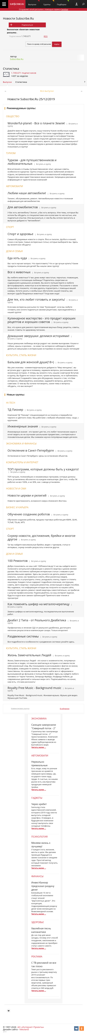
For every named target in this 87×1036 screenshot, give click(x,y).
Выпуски (33, 3)
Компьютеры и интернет (22, 462)
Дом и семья (14, 251)
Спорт (10, 227)
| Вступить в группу (42, 164)
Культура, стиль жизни (21, 355)
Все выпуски (47, 90)
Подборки (63, 3)
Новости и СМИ (16, 488)
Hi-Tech (10, 402)
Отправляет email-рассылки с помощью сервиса (43, 9)
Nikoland (24, 1029)
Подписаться (27, 25)
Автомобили (14, 186)
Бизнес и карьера (17, 507)
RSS (46, 36)
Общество (12, 116)
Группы (48, 3)
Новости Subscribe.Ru (18, 18)
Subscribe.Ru (16, 59)
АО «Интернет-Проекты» (30, 1026)
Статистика (11, 69)
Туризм (11, 153)
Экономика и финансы (21, 443)
